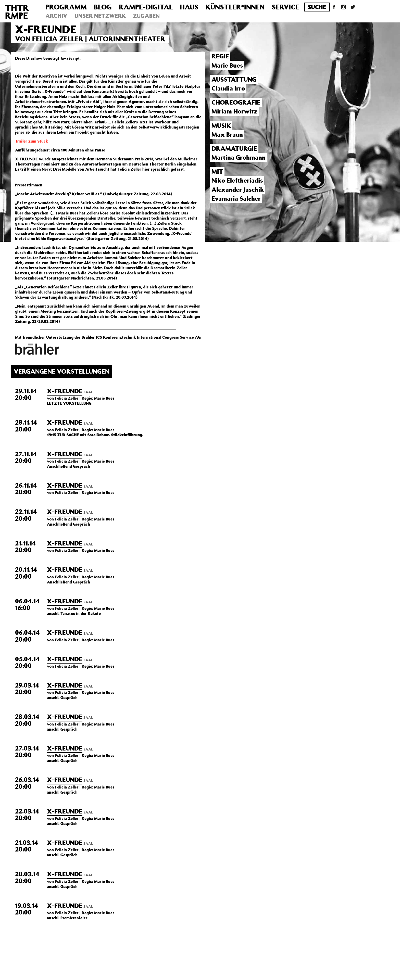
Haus (189, 6)
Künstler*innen (235, 6)
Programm (66, 6)
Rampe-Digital (146, 6)
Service (285, 6)
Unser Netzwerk (100, 15)
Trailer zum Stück (31, 141)
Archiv (56, 15)
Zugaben (146, 15)
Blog (103, 6)
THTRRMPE (17, 11)
